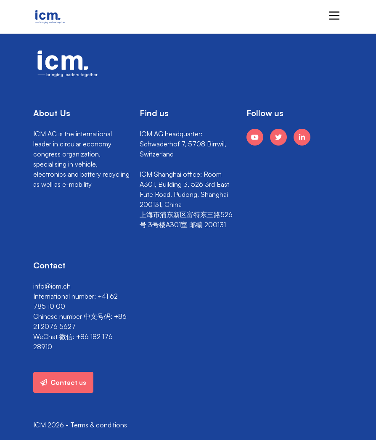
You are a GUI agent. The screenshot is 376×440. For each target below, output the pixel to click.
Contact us (63, 382)
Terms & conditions (98, 425)
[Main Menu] (334, 15)
